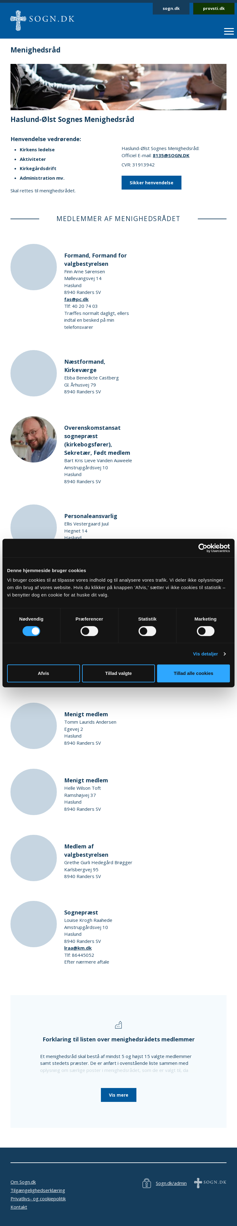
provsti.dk (214, 8)
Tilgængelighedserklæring (37, 1190)
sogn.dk (171, 8)
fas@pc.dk (76, 299)
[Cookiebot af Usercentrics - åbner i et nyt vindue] (203, 548)
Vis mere (118, 1095)
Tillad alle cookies (193, 673)
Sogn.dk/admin (171, 1183)
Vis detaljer (205, 653)
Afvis (43, 673)
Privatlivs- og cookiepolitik (38, 1198)
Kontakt (18, 1207)
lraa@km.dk (78, 948)
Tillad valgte (118, 673)
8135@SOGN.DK (171, 155)
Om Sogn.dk (23, 1182)
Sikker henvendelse (151, 183)
